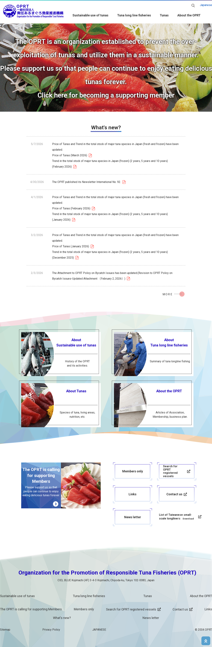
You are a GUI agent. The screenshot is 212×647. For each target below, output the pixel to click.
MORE (168, 294)
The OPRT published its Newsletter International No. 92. (86, 182)
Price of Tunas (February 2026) (71, 208)
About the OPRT (189, 15)
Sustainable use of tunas (90, 15)
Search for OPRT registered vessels (131, 609)
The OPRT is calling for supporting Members (31, 609)
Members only (84, 609)
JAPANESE (99, 629)
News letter (151, 618)
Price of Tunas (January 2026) (70, 246)
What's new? (62, 618)
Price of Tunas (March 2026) (69, 155)
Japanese (206, 5)
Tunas (164, 15)
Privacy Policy (51, 629)
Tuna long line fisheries (134, 15)
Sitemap (5, 629)
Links (208, 609)
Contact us (180, 609)
